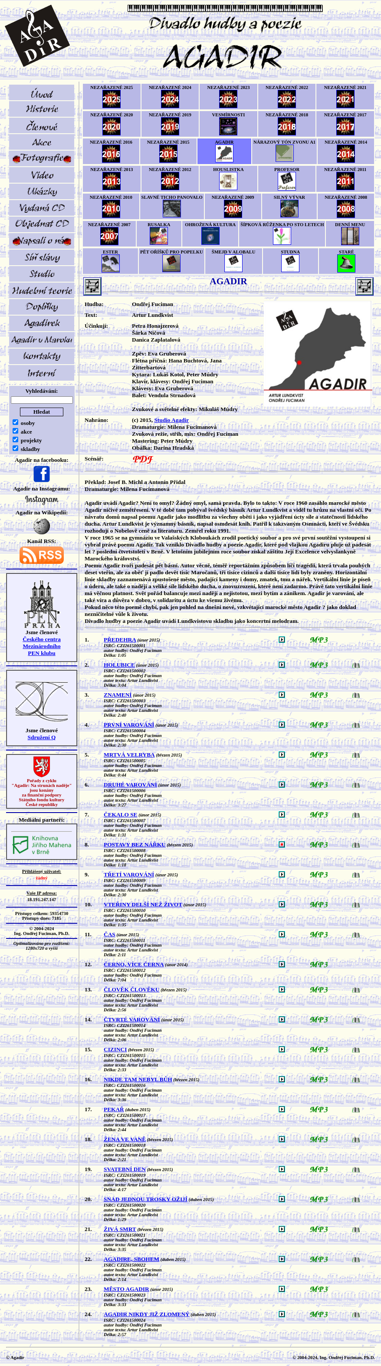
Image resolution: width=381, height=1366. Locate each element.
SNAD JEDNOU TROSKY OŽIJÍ (145, 1199)
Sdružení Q (42, 737)
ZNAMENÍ (117, 694)
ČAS (109, 934)
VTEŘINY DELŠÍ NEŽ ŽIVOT (143, 904)
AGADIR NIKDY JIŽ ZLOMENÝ (147, 1314)
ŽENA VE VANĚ (125, 1139)
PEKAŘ (114, 1109)
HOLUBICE (119, 665)
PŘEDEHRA (120, 639)
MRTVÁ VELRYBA (129, 754)
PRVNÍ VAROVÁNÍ (129, 724)
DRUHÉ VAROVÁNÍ (130, 784)
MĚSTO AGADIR (126, 1289)
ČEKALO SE (120, 814)
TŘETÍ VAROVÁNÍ (129, 874)
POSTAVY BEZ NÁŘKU (135, 844)
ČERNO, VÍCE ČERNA (134, 964)
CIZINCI (115, 1049)
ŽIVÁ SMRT (120, 1229)
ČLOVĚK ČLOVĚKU (132, 989)
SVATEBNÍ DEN (125, 1169)
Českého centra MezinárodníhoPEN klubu (42, 646)
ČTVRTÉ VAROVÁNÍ (132, 1019)
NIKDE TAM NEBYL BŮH (138, 1079)
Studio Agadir (171, 420)
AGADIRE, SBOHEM (131, 1259)
